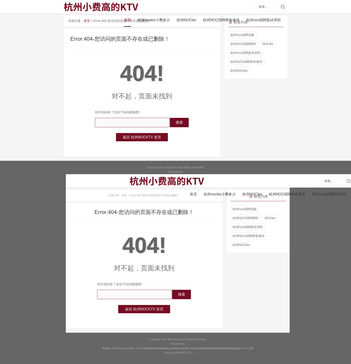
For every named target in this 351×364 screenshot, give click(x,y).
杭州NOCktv (186, 20)
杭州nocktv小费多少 (154, 20)
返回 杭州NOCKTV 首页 (142, 137)
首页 (127, 20)
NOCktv (267, 44)
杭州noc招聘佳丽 (242, 35)
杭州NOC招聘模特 (243, 44)
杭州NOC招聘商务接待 (221, 20)
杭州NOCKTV (184, 352)
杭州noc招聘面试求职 (263, 20)
